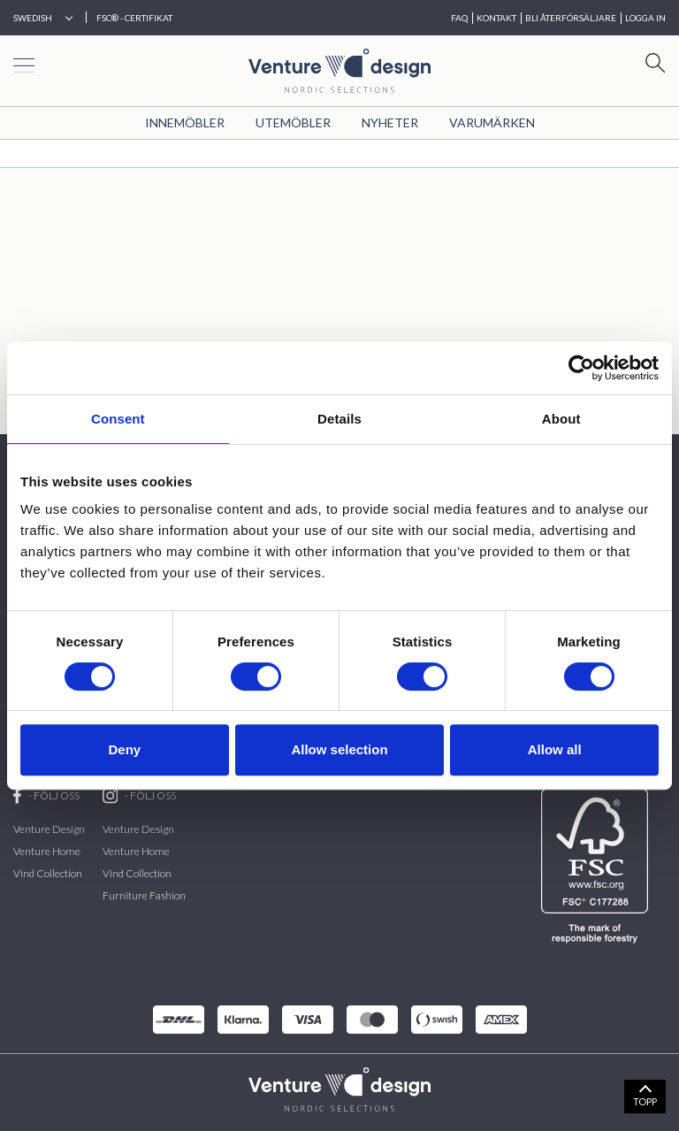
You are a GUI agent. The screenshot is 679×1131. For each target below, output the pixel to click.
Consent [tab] (118, 418)
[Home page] (339, 68)
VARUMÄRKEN (492, 122)
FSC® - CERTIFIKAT (134, 17)
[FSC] (598, 866)
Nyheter (390, 122)
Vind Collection (47, 873)
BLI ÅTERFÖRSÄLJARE (570, 17)
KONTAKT (496, 17)
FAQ (459, 17)
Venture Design (49, 829)
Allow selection (339, 749)
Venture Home (46, 851)
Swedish (32, 17)
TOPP (645, 1101)
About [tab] (561, 418)
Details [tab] (339, 418)
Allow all (555, 749)
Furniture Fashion (144, 895)
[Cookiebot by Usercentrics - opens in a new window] (581, 368)
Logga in (645, 17)
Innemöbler (185, 122)
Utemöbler (293, 122)
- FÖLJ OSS (46, 795)
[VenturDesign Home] (339, 1087)
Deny (124, 749)
